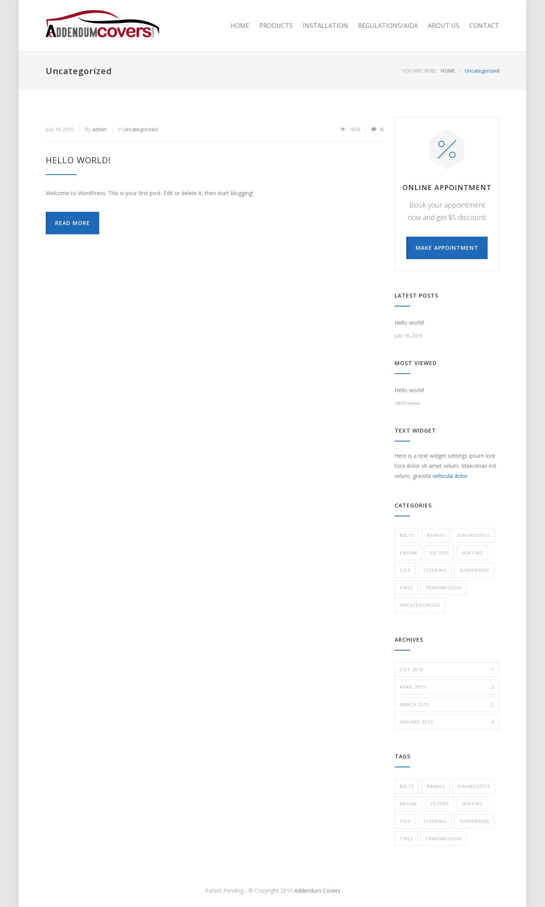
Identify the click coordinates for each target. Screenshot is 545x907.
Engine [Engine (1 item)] (408, 804)
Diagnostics (473, 535)
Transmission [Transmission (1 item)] (443, 838)
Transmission (443, 587)
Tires (406, 587)
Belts (407, 535)
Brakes (436, 535)
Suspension (474, 570)
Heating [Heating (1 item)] (472, 804)
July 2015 (447, 669)
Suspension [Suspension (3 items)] (474, 821)
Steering (435, 570)
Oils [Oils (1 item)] (405, 821)
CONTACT (484, 25)
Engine (408, 553)
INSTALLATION (325, 25)
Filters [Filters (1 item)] (439, 804)
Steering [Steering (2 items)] (435, 821)
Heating (472, 553)
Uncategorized (140, 129)
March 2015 (447, 704)
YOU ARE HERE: (419, 70)
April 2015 (447, 687)
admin (99, 129)
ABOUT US (443, 25)
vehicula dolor (450, 475)
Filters (439, 553)
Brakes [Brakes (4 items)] (436, 786)
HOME (240, 25)
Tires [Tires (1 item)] (406, 838)
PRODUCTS (276, 25)
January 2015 (447, 722)
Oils (405, 570)
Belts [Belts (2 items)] (407, 786)
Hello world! (78, 160)
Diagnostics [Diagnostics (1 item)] (473, 786)
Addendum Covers (317, 890)
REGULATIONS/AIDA (388, 25)
